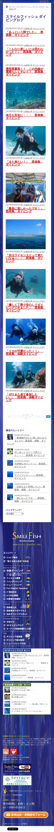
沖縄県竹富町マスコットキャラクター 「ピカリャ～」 (26, 791)
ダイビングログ (39, 29)
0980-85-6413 (17, 807)
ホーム (11, 7)
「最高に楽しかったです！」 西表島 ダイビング (26, 210)
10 (21, 416)
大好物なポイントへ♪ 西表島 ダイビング (28, 671)
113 (43, 416)
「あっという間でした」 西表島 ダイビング (24, 34)
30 (30, 416)
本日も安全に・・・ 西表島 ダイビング (26, 117)
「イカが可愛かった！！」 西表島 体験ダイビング (24, 352)
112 (38, 416)
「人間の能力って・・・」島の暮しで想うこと (30, 704)
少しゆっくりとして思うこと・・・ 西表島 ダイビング (30, 664)
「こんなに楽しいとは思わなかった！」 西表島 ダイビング (24, 51)
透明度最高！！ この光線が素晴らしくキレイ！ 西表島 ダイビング (26, 71)
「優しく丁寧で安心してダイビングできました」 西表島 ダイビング (26, 307)
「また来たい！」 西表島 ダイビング (24, 163)
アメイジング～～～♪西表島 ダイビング (27, 678)
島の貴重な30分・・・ (20, 697)
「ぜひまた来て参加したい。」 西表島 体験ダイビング (24, 397)
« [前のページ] (13, 416)
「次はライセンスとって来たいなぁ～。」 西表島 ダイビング (24, 258)
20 (25, 416)
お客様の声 (28, 29)
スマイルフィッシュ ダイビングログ (30, 7)
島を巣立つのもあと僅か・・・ (24, 690)
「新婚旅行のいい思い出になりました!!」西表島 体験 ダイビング (27, 441)
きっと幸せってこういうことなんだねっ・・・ (30, 711)
